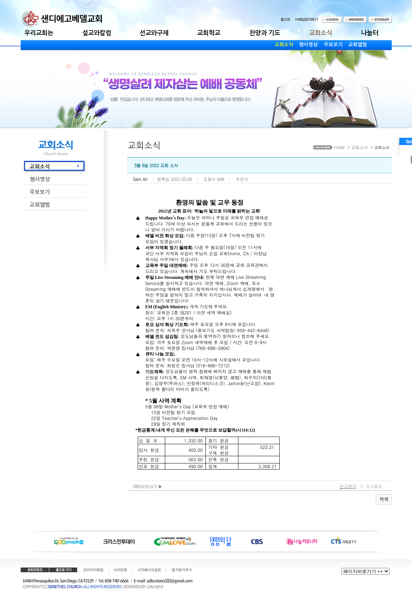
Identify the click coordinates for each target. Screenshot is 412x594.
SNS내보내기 (147, 486)
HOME (339, 147)
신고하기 (348, 486)
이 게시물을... (373, 486)
